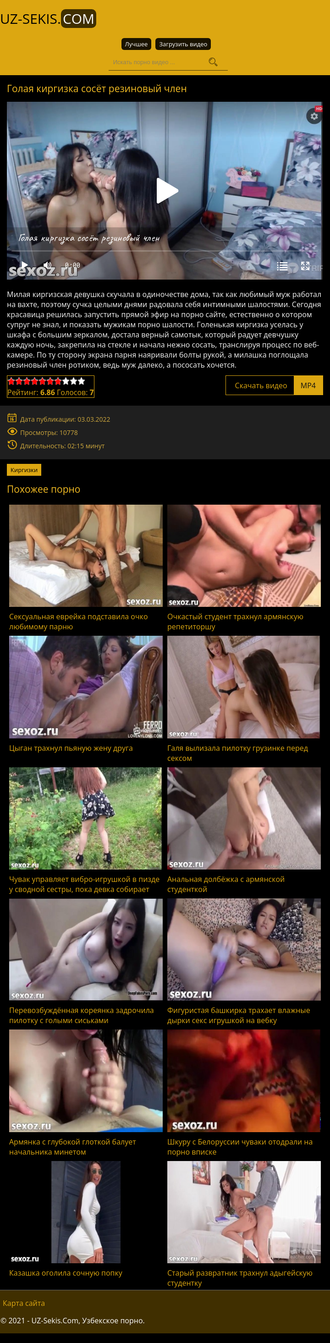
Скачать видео (274, 385)
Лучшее (136, 44)
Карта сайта (24, 1303)
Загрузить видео (183, 44)
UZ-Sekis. (48, 18)
